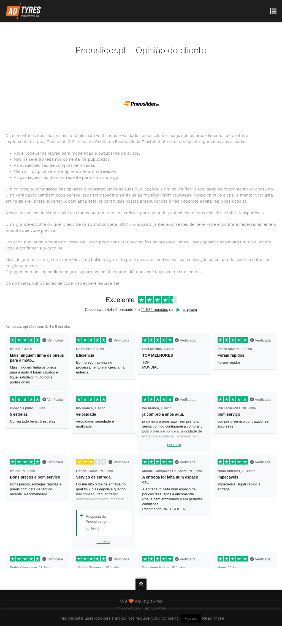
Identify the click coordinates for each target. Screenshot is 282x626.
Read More (213, 618)
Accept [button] (191, 618)
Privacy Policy (129, 608)
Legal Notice (154, 608)
